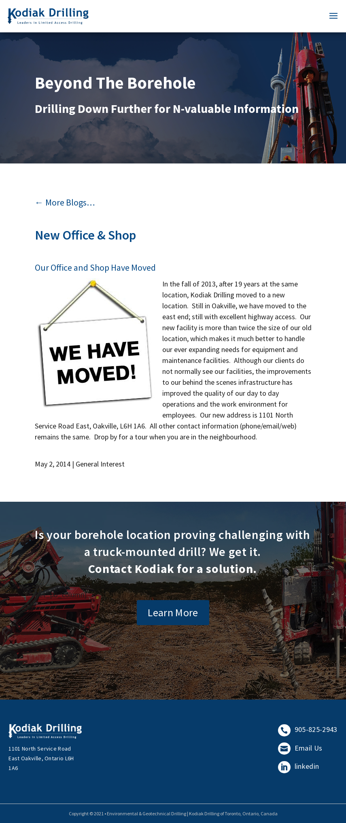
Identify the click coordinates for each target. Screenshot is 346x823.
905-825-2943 (307, 729)
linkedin (298, 766)
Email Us (300, 748)
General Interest (100, 464)
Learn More (173, 612)
